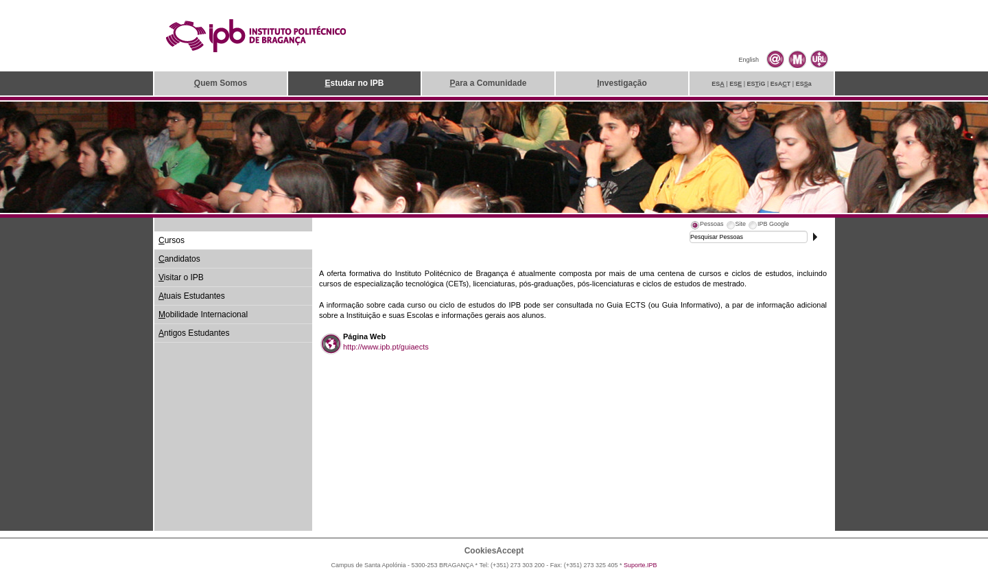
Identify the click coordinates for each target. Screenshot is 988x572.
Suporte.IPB (640, 565)
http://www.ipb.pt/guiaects (386, 347)
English (748, 59)
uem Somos (220, 83)
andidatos (179, 259)
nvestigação (622, 83)
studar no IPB (354, 83)
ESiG (756, 83)
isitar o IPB (181, 277)
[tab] (707, 226)
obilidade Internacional (203, 314)
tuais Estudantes (191, 296)
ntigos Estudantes (193, 333)
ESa (804, 83)
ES (718, 83)
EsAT (781, 83)
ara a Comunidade (487, 83)
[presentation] (707, 226)
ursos (171, 240)
